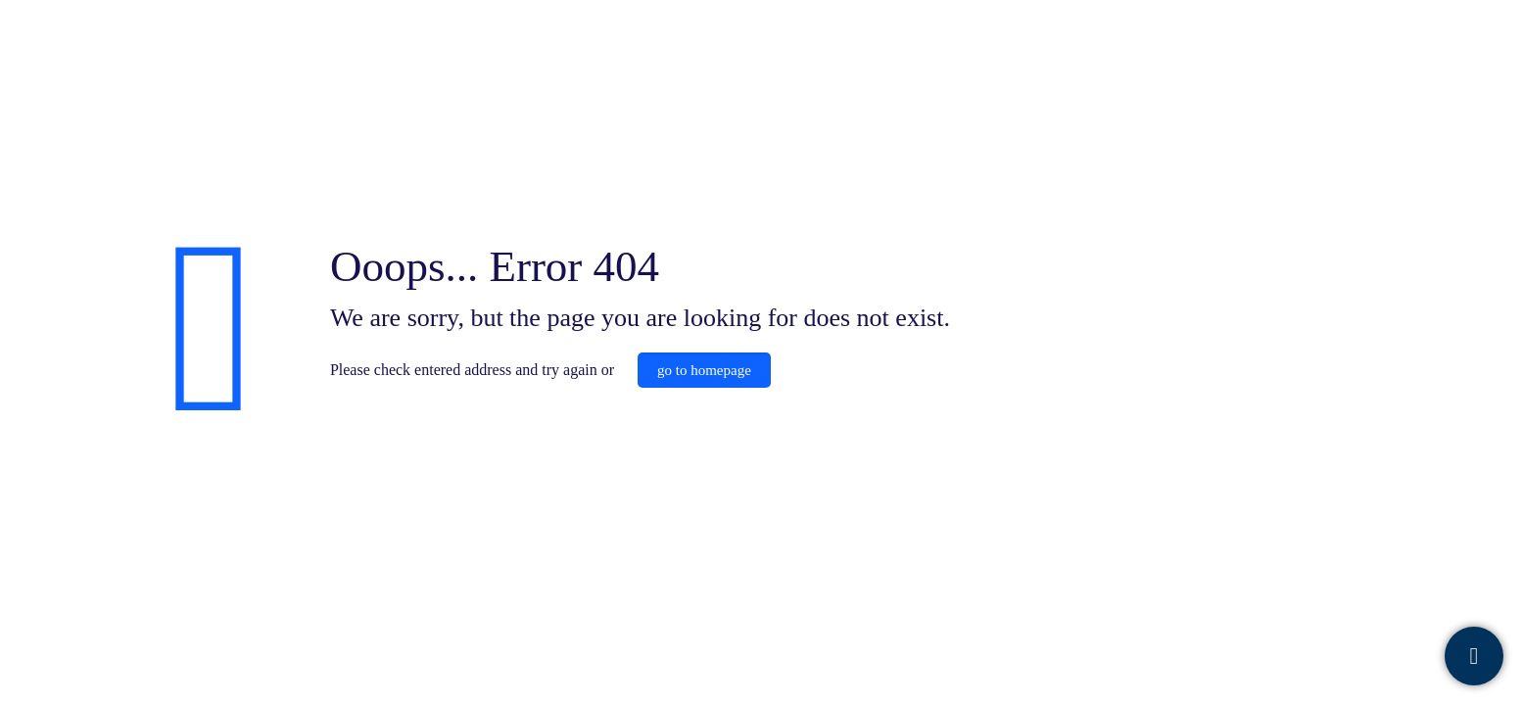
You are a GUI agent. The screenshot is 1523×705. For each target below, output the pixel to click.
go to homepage (704, 370)
